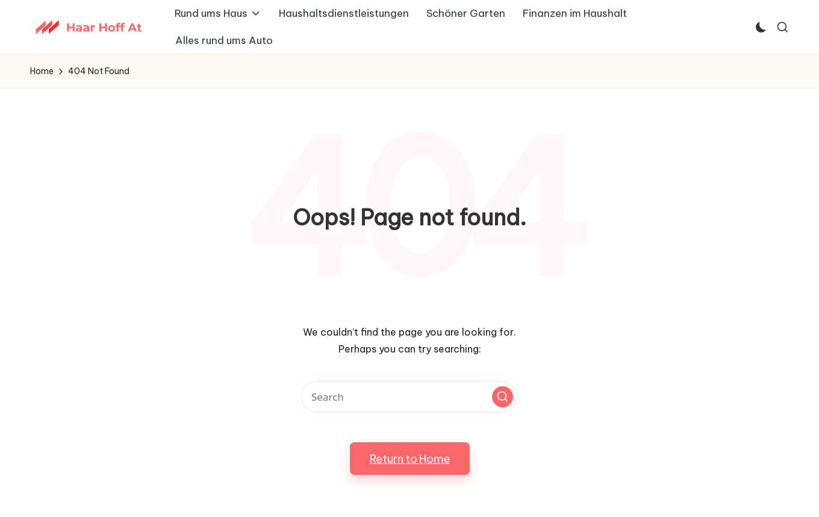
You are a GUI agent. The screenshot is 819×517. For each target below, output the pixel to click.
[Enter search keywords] (409, 396)
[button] (502, 396)
